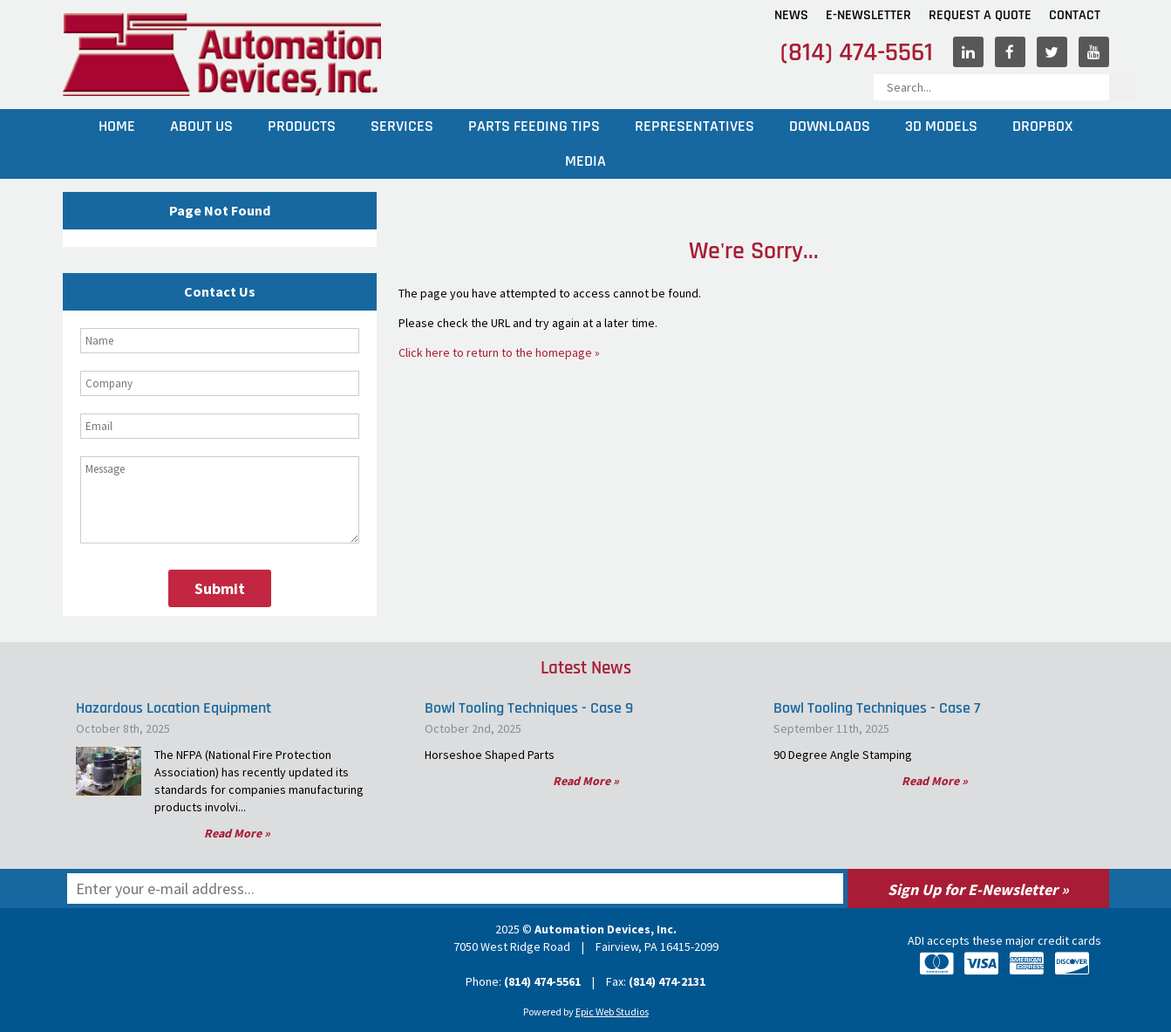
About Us (201, 126)
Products (302, 126)
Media (585, 161)
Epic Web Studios (612, 1011)
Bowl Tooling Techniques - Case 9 (529, 708)
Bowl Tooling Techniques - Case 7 (876, 708)
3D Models (941, 126)
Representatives (694, 126)
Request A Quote (980, 15)
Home (117, 126)
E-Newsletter (868, 15)
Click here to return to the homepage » (499, 352)
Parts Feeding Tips (534, 126)
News (791, 15)
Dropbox (1042, 126)
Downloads (829, 126)
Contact (1074, 15)
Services (402, 126)
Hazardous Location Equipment (173, 708)
